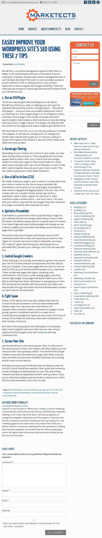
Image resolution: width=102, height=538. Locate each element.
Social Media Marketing (84, 296)
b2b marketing (14, 390)
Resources (78, 284)
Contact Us (85, 45)
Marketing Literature (83, 278)
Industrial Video (81, 260)
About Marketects (51, 29)
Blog (67, 29)
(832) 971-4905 (50, 2)
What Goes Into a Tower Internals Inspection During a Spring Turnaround (86, 146)
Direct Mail (78, 222)
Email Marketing (81, 228)
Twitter (77, 302)
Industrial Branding (82, 245)
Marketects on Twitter (89, 2)
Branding (78, 210)
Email (5, 500)
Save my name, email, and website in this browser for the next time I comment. (31, 525)
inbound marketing (21, 392)
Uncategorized (80, 305)
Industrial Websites (82, 263)
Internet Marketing (82, 266)
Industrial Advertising (83, 240)
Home (21, 29)
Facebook (78, 231)
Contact (78, 29)
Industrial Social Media (84, 257)
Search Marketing (81, 293)
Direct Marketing (81, 225)
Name (6, 490)
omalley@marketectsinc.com (15, 406)
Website (6, 510)
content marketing (30, 390)
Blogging (78, 207)
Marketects (7, 408)
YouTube (78, 314)
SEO (14, 395)
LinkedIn (77, 269)
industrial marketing (40, 392)
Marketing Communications (86, 272)
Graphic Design (80, 234)
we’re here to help (36, 380)
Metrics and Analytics (83, 281)
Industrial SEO (80, 254)
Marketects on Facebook (85, 2)
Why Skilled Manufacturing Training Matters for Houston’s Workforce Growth (86, 155)
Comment (7, 462)
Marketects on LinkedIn (93, 2)
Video (76, 311)
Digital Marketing (81, 219)
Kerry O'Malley (18, 64)
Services (32, 29)
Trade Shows (80, 299)
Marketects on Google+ (98, 2)
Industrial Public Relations (85, 251)
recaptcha (42, 332)
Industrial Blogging (82, 242)
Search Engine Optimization (86, 287)
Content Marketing (82, 216)
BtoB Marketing (81, 213)
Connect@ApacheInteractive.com (22, 2)
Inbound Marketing (82, 237)
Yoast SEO (23, 130)
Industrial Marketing (83, 248)
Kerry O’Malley (40, 408)
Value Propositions (82, 308)
